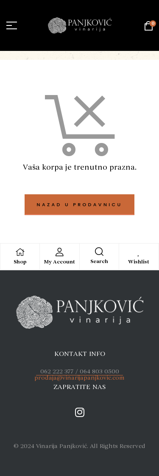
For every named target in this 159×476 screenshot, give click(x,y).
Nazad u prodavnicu (80, 204)
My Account (59, 262)
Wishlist (138, 262)
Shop (20, 262)
